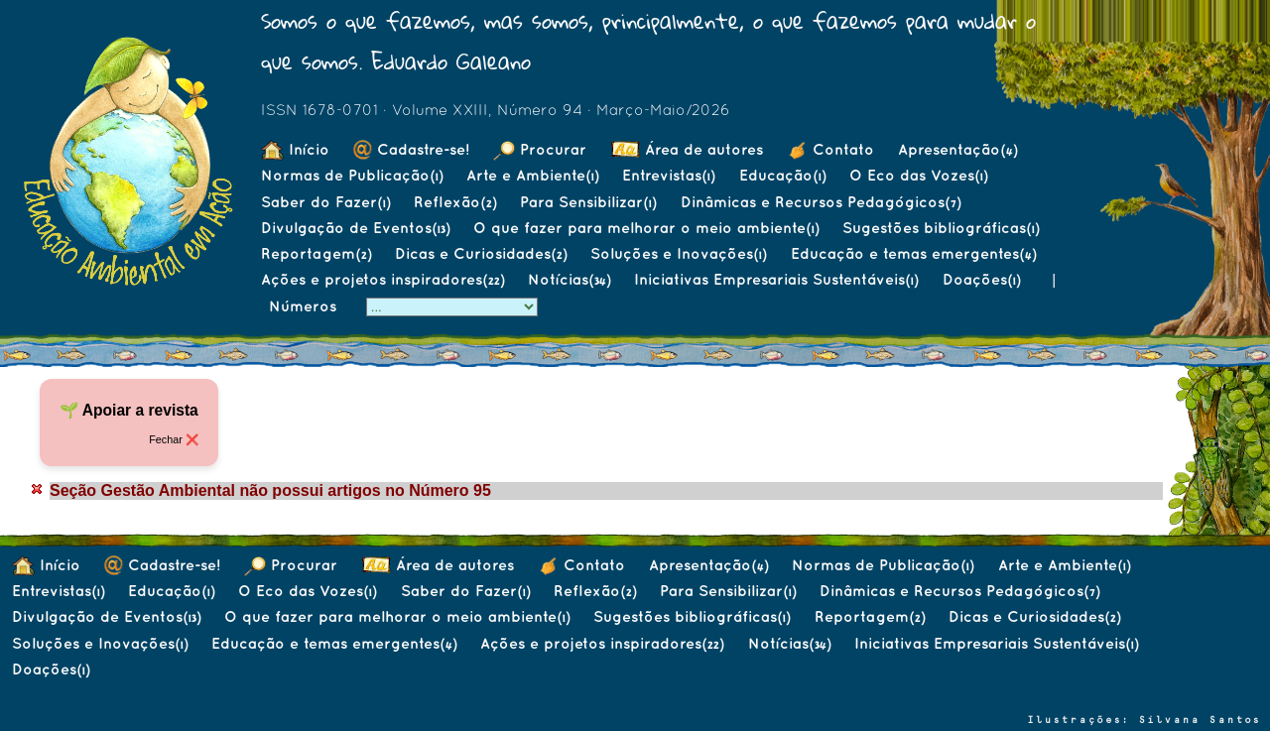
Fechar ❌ (173, 439)
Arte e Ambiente (532, 175)
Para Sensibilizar (588, 201)
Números (305, 306)
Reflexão (455, 201)
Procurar (539, 149)
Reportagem (316, 253)
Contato (830, 149)
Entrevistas (668, 175)
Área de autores (687, 149)
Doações (981, 279)
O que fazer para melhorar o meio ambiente (646, 227)
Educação (782, 175)
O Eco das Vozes (918, 175)
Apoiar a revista (140, 410)
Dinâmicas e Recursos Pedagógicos (820, 201)
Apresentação (957, 149)
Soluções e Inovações (678, 253)
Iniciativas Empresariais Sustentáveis (776, 279)
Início (295, 149)
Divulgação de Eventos (355, 227)
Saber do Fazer (325, 201)
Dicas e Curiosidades (481, 253)
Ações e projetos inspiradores (382, 279)
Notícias (569, 279)
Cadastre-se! (411, 149)
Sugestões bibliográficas (940, 227)
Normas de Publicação (352, 175)
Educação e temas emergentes (913, 253)
